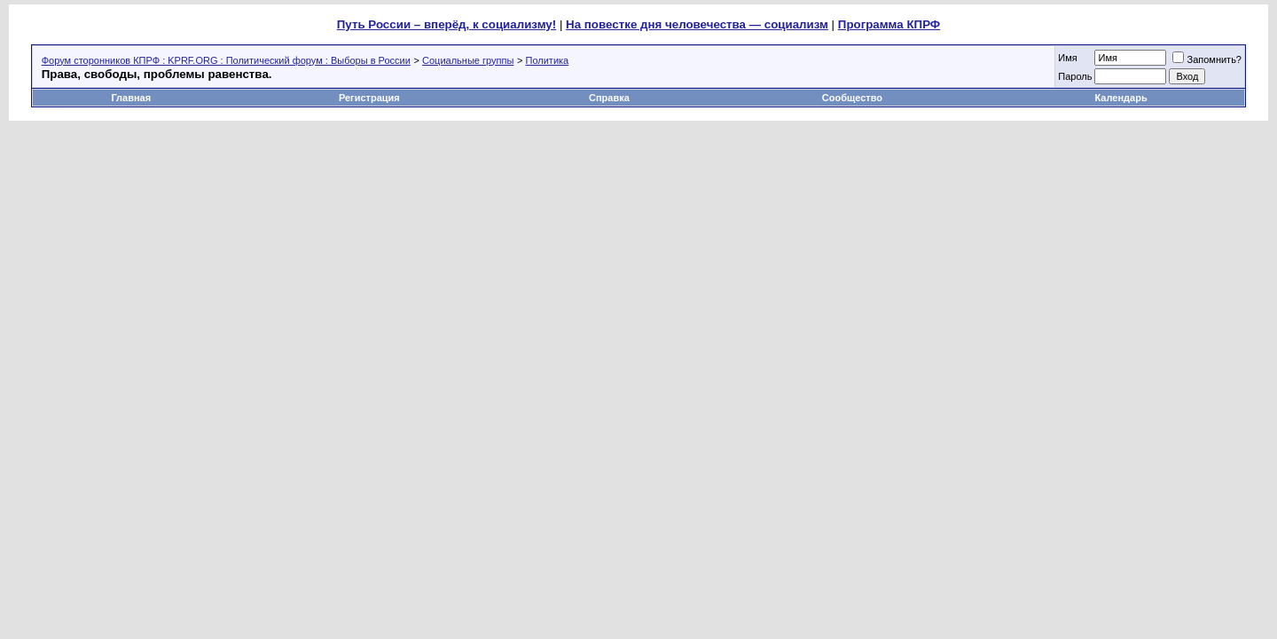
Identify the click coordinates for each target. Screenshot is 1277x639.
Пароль (1075, 76)
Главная (131, 97)
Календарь (1121, 97)
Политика (547, 60)
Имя (1067, 57)
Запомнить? (1207, 59)
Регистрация (369, 97)
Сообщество (853, 97)
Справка (609, 97)
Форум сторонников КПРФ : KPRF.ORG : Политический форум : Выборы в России (226, 60)
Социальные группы (467, 60)
